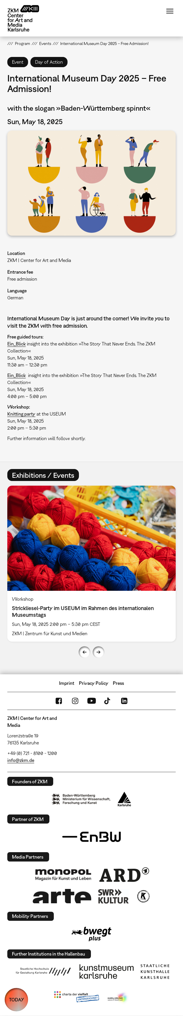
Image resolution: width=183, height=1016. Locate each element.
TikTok (108, 700)
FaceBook (59, 700)
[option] (91, 564)
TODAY (16, 999)
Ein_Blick (16, 343)
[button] (91, 183)
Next (98, 652)
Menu (170, 11)
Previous (84, 652)
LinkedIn (124, 700)
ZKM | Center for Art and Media (39, 260)
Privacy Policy (93, 683)
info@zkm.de (20, 760)
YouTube (91, 700)
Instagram (75, 700)
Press (118, 683)
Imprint (66, 683)
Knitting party (21, 413)
